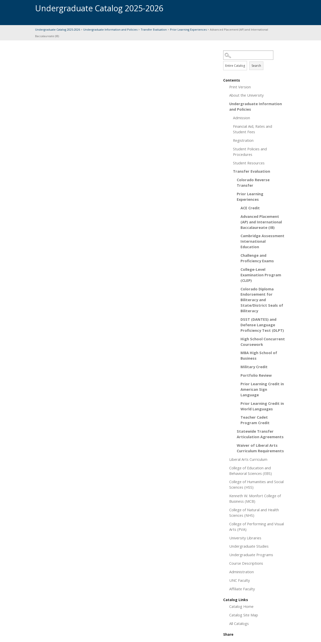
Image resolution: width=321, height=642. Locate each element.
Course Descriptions (246, 563)
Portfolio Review (256, 375)
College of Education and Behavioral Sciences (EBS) (250, 470)
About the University (246, 95)
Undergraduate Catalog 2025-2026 (57, 29)
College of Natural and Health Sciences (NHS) (254, 512)
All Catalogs (239, 623)
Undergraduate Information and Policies (110, 29)
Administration (241, 571)
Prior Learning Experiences (188, 29)
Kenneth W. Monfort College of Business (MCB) (255, 498)
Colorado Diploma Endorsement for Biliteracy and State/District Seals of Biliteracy (261, 299)
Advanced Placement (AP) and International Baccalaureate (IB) (261, 222)
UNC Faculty (239, 580)
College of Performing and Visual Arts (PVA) (256, 526)
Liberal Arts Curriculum (248, 459)
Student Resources (249, 162)
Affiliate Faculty (242, 588)
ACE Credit (250, 207)
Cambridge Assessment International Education (262, 241)
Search (256, 65)
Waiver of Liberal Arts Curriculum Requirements (260, 448)
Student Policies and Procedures (250, 151)
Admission (241, 117)
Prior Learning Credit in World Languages (262, 406)
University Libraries (245, 537)
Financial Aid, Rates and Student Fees (252, 129)
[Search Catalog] (248, 55)
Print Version (240, 86)
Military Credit (254, 366)
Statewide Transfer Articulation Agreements (260, 434)
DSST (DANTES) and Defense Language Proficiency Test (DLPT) (262, 325)
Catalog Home (241, 606)
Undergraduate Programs (251, 554)
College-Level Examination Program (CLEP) (260, 275)
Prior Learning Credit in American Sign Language (262, 389)
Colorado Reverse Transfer (253, 182)
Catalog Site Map (243, 614)
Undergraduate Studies (249, 546)
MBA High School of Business (258, 355)
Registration (243, 140)
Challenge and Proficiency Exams (257, 258)
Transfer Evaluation (154, 29)
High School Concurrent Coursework (262, 341)
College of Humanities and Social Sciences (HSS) (256, 484)
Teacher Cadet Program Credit (255, 420)
